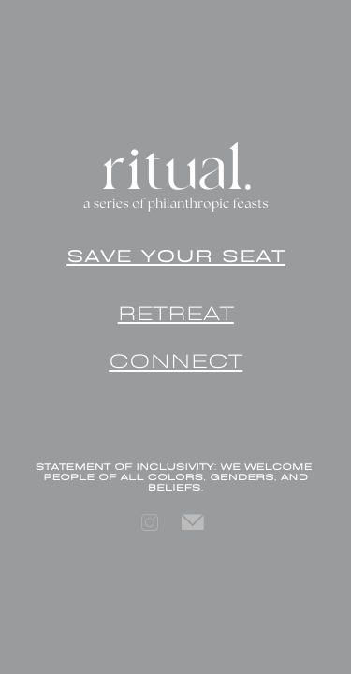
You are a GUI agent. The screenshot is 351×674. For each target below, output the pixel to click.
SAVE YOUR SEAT (175, 254)
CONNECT (175, 358)
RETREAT (176, 310)
